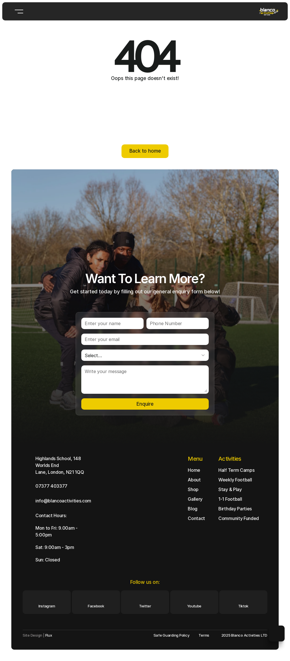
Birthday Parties (235, 508)
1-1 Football (230, 499)
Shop (193, 489)
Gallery (195, 499)
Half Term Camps (236, 470)
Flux (48, 635)
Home (194, 470)
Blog (192, 508)
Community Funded (238, 518)
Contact (196, 518)
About (194, 480)
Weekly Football (235, 480)
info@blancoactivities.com (63, 501)
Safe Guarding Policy (171, 635)
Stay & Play (230, 489)
